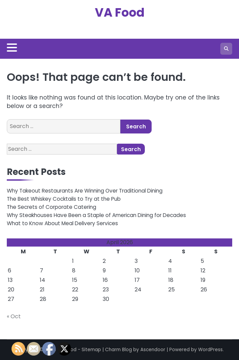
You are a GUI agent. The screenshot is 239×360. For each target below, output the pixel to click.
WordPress (210, 349)
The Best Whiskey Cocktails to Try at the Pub (64, 198)
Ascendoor (152, 349)
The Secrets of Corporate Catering (51, 207)
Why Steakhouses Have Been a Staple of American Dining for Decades (96, 215)
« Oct (14, 316)
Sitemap (91, 349)
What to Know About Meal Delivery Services (62, 223)
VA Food (119, 12)
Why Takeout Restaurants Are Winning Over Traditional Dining (85, 190)
